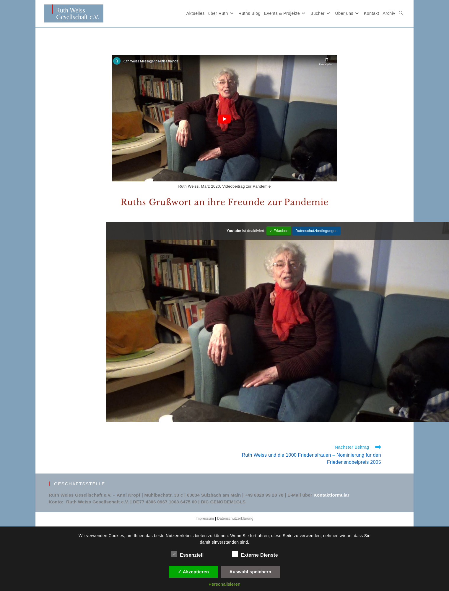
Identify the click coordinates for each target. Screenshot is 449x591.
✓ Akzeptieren (193, 571)
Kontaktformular (331, 494)
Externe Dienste (255, 554)
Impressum (205, 518)
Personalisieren (224, 584)
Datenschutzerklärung (235, 518)
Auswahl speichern (250, 571)
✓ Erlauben (278, 231)
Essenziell (187, 554)
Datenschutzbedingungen (316, 231)
